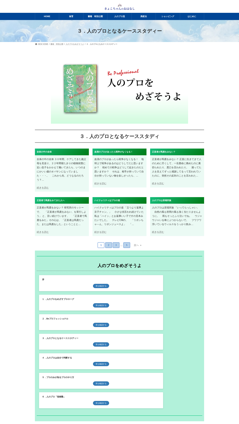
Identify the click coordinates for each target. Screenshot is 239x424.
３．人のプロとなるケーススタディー (60, 300)
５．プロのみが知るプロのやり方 (168, 300)
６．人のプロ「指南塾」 (54, 320)
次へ (137, 245)
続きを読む (43, 187)
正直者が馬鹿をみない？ (163, 152)
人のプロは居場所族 (161, 200)
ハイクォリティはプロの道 (107, 200)
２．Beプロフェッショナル (165, 279)
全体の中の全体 (44, 152)
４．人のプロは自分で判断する (112, 300)
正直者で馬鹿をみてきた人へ (50, 200)
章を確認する (64, 286)
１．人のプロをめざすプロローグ (113, 279)
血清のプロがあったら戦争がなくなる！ (113, 152)
